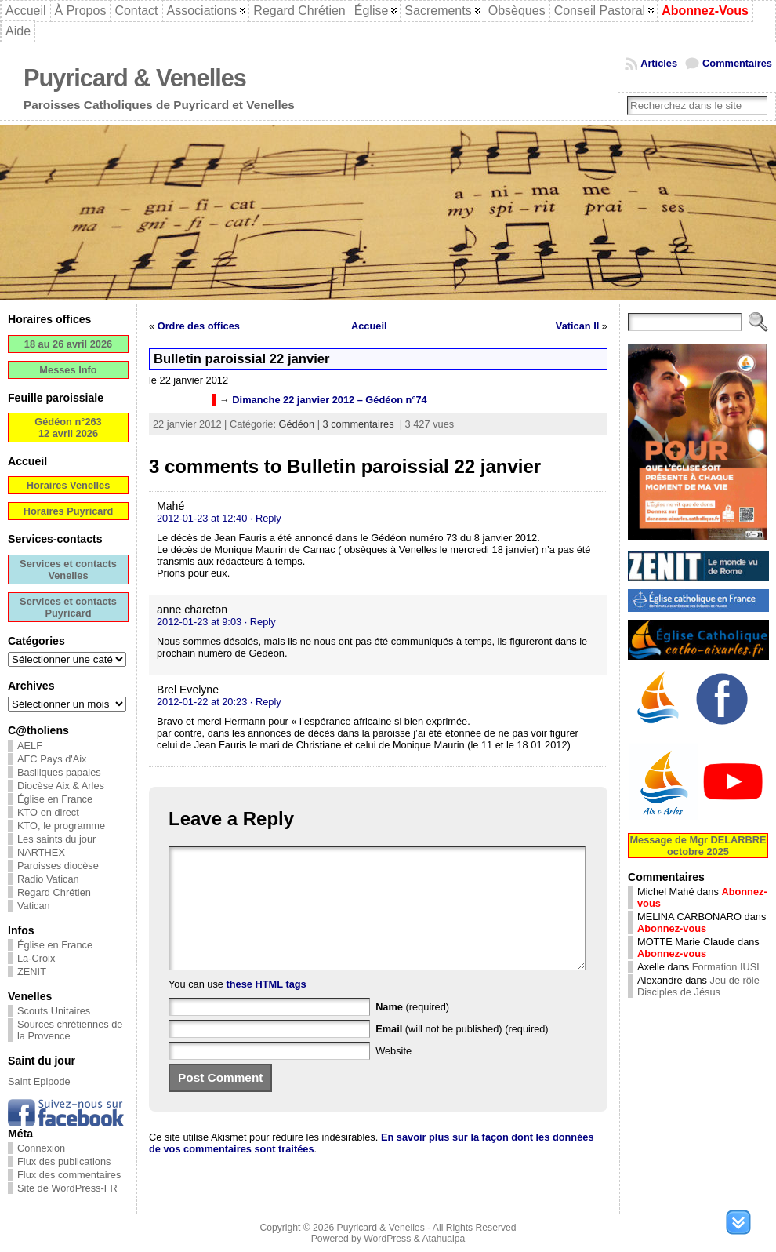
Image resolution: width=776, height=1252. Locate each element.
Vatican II (577, 326)
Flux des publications (64, 1161)
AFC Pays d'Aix (52, 759)
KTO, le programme (61, 826)
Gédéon (297, 424)
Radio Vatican (48, 879)
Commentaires (737, 63)
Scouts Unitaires (53, 1011)
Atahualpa (443, 1238)
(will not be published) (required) (462, 1052)
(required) (412, 1030)
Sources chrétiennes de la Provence (69, 1030)
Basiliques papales (59, 772)
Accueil (369, 326)
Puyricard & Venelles (135, 78)
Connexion (41, 1148)
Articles (658, 63)
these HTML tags (266, 1008)
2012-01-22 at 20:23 (202, 702)
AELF (29, 746)
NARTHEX (41, 852)
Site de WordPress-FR (67, 1188)
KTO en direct (48, 812)
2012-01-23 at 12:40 (202, 518)
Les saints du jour (56, 839)
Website (393, 1074)
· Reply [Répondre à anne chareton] (260, 622)
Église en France (54, 799)
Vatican (33, 906)
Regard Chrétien (54, 892)
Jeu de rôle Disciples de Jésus (698, 986)
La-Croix (36, 958)
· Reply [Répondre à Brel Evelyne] (265, 702)
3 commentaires (358, 424)
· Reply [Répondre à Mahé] (265, 518)
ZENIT (31, 971)
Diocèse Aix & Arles (60, 786)
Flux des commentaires (69, 1175)
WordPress (387, 1238)
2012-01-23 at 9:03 (199, 622)
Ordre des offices (199, 326)
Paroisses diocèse (58, 866)
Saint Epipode (39, 1081)
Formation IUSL (727, 967)
